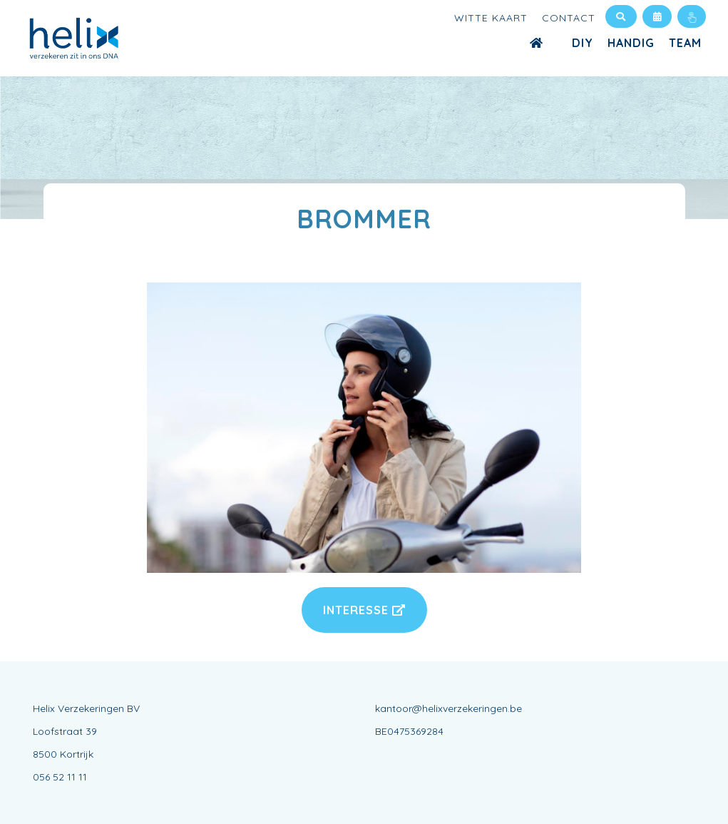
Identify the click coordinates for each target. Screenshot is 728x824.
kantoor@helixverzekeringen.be (448, 708)
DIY (582, 43)
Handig (631, 43)
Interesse (364, 610)
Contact (568, 17)
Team (685, 43)
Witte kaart (491, 17)
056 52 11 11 (60, 776)
